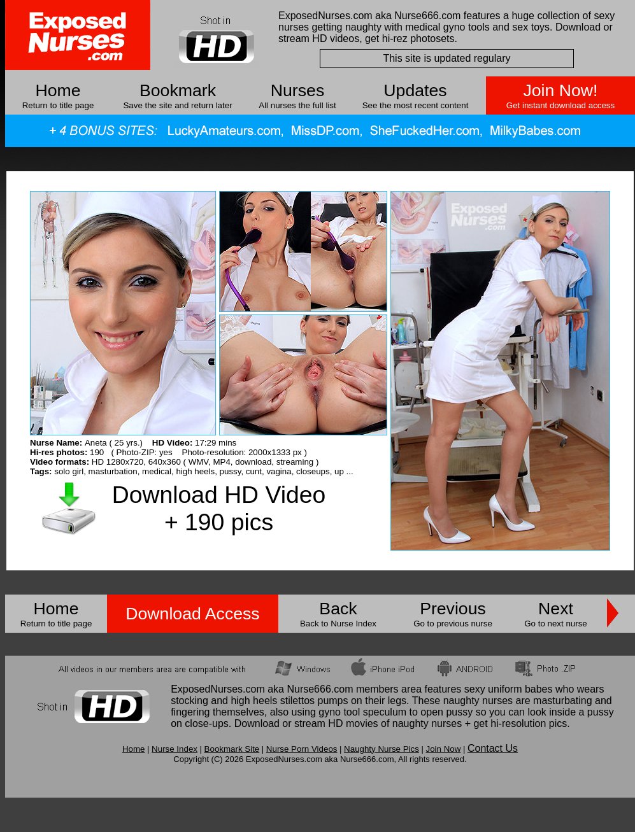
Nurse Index (174, 749)
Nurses (297, 90)
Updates (414, 90)
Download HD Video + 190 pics (218, 508)
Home (57, 90)
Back (338, 608)
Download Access (192, 613)
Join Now (442, 749)
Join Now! (560, 90)
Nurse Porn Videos (302, 749)
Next (555, 608)
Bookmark (177, 90)
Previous (453, 608)
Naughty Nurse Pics (381, 749)
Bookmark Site (232, 749)
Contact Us (492, 748)
